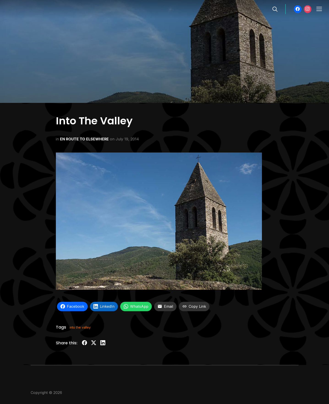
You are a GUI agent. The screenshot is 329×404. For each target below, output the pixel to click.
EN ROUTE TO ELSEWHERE (84, 139)
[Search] (275, 8)
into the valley (80, 327)
